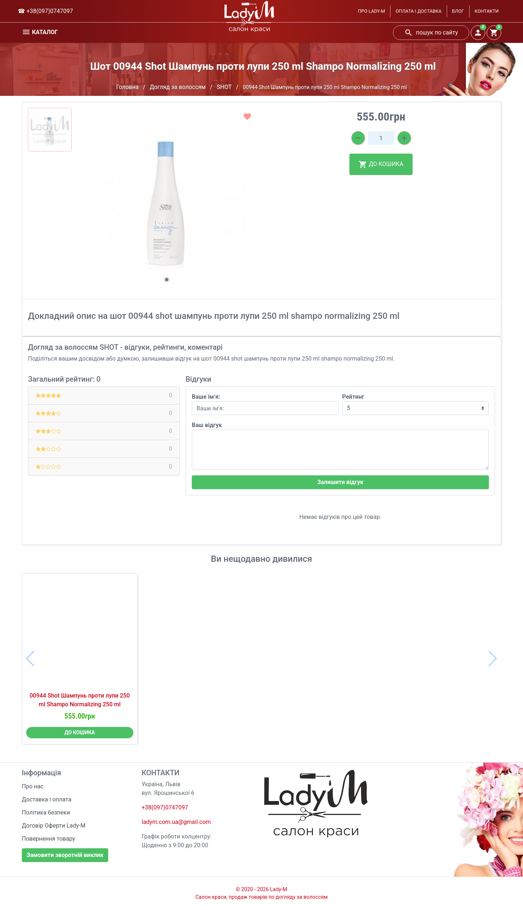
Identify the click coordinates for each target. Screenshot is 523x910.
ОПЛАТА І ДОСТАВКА (418, 11)
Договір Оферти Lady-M (54, 825)
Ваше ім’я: (206, 396)
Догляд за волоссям (178, 87)
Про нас (33, 786)
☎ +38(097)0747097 (45, 11)
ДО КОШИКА (380, 164)
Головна (127, 87)
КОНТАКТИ (487, 11)
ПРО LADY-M (371, 11)
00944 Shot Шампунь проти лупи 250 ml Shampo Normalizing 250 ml (79, 700)
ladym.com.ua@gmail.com (176, 821)
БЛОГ (458, 11)
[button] (166, 279)
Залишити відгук (340, 482)
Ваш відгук (207, 425)
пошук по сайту (431, 32)
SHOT (224, 87)
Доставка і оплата (47, 799)
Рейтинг (353, 396)
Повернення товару (48, 838)
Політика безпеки (46, 812)
